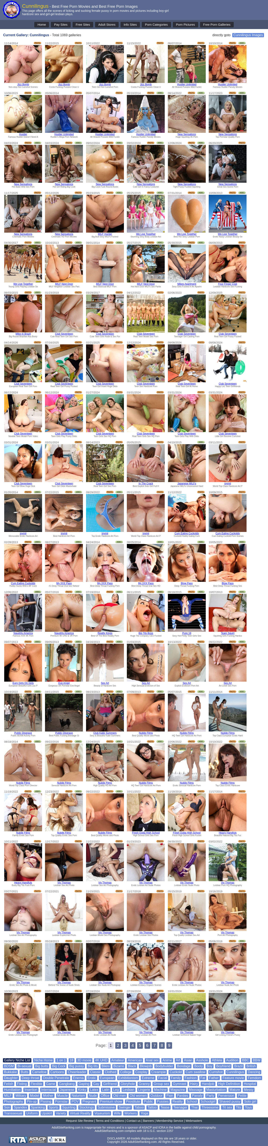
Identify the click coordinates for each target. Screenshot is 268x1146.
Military (20, 1095)
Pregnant (89, 1101)
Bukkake (10, 1072)
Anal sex (152, 1060)
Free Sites (83, 24)
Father (214, 1078)
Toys (248, 1107)
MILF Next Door (64, 284)
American (135, 1060)
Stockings (86, 1107)
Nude (93, 1095)
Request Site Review (79, 1120)
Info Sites (130, 24)
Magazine (177, 1089)
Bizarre (118, 1066)
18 (71, 1060)
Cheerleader (77, 1072)
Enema (78, 1078)
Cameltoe (39, 1072)
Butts (24, 1072)
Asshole (202, 1060)
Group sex (161, 1084)
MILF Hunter (105, 234)
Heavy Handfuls (228, 832)
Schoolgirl (208, 1101)
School (192, 1101)
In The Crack (146, 483)
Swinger (125, 1107)
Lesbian (128, 1089)
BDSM (9, 1066)
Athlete (217, 1060)
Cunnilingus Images (248, 35)
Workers (130, 1113)
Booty (198, 1066)
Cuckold (176, 1072)
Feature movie (233, 1078)
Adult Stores (106, 24)
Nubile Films (146, 733)
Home (41, 24)
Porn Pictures (185, 24)
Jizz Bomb (23, 84)
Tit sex (227, 1107)
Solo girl (250, 1101)
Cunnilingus (235, 1072)
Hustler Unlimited (186, 84)
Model (34, 1095)
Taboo (139, 1107)
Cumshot (216, 1072)
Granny (144, 1084)
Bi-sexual (24, 1066)
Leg (116, 1089)
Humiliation (12, 1089)
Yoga (144, 1113)
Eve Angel (64, 683)
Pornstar (61, 1101)
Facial (162, 1078)
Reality (177, 1101)
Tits (238, 1107)
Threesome (210, 1107)
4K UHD (101, 1060)
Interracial (48, 1089)
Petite (242, 1095)
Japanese (67, 1089)
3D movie (84, 1060)
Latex (94, 1089)
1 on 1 (61, 1060)
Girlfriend (110, 1084)
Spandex (20, 1107)
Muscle (62, 1095)
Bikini (106, 1066)
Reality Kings (105, 633)
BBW (256, 1060)
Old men (119, 1095)
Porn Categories (156, 24)
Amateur (117, 1060)
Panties (182, 1095)
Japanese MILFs (186, 483)
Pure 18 (186, 633)
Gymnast (179, 1084)
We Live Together (146, 234)
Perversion (226, 1095)
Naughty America (23, 633)
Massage (196, 1089)
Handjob (208, 1084)
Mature (235, 1089)
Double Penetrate (56, 1078)
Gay (96, 1084)
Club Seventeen (64, 333)
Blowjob (146, 1066)
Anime (167, 1060)
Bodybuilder (164, 1066)
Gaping (83, 1084)
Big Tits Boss (146, 633)
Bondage (183, 1066)
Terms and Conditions (110, 1120)
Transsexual (13, 1113)
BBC (245, 1060)
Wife (117, 1113)
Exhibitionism (128, 1078)
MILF (8, 1095)
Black (132, 1066)
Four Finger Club (227, 284)
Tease (165, 1107)
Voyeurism (102, 1113)
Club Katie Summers (105, 733)
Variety (61, 1113)
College (125, 1072)
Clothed (110, 1072)
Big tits (93, 1066)
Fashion (191, 1078)
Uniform (32, 1113)
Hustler (23, 134)
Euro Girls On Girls (23, 683)
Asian (188, 1060)
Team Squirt (227, 633)
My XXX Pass (64, 583)
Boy (209, 1066)
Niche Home (43, 1060)
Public (148, 1101)
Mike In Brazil (23, 333)
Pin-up (32, 1101)
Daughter (11, 1078)
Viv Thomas (64, 882)
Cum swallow (195, 1072)
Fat (202, 1078)
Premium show (111, 1101)
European (107, 1078)
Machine (160, 1089)
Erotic (92, 1078)
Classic (95, 1072)
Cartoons (57, 1072)
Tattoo (152, 1107)
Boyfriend (223, 1066)
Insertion (30, 1089)
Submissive (106, 1107)
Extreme (148, 1078)
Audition (232, 1060)
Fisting (22, 1084)
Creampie (158, 1072)
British (251, 1066)
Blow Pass (187, 583)
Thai (194, 1107)
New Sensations (187, 134)
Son (7, 1107)
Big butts (41, 1066)
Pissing (45, 1101)
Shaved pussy (229, 1101)
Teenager (180, 1107)
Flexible (36, 1084)
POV (75, 1101)
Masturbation (216, 1089)
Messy (248, 1089)
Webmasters (194, 1120)
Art (178, 1060)
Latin (105, 1089)
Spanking (38, 1107)
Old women (138, 1095)
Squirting (69, 1107)
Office (105, 1095)
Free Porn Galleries (217, 24)
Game (50, 1084)
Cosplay (141, 1072)
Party (210, 1095)
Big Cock (58, 1066)
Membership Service (169, 1120)
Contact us (133, 1120)
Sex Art (105, 683)
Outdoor (156, 1095)
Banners (148, 1120)
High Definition (229, 1084)
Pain (169, 1095)
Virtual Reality (80, 1113)
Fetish (8, 1084)
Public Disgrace (23, 733)
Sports (53, 1107)
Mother (48, 1095)
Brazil (238, 1066)
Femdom (254, 1078)
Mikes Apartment (186, 284)
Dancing (254, 1072)
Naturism (78, 1095)
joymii (227, 483)
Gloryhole (128, 1084)
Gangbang (67, 1084)
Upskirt (47, 1113)
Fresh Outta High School (146, 832)
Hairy (194, 1084)
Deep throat (30, 1078)
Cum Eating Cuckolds (187, 533)
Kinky (82, 1089)
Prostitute (133, 1101)
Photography (13, 1101)
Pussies (163, 1101)
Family (176, 1078)
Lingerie (144, 1089)
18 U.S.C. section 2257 (158, 1131)
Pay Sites (60, 24)
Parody (197, 1095)
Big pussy (76, 1066)
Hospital (250, 1084)
